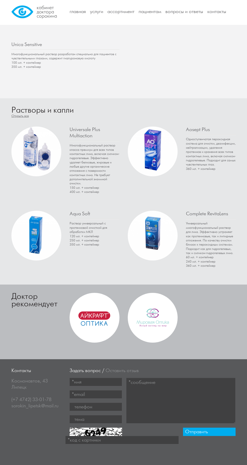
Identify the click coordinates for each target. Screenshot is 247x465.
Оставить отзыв (122, 371)
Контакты (216, 12)
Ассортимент (120, 12)
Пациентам (150, 12)
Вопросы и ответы (184, 12)
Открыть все (20, 116)
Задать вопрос (85, 371)
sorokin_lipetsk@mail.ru (35, 406)
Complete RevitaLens (207, 214)
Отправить (196, 432)
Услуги (96, 12)
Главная (78, 12)
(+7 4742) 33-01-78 (31, 400)
